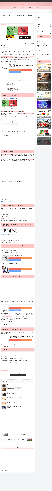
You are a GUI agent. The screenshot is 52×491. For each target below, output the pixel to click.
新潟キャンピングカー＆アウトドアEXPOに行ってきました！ (43, 41)
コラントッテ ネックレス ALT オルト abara (15, 254)
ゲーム (44, 19)
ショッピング (3, 369)
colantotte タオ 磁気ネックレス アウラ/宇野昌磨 (16, 265)
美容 (44, 29)
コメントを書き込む (17, 432)
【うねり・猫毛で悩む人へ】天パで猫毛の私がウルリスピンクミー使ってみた (43, 45)
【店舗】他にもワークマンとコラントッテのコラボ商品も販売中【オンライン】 (18, 84)
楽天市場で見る (13, 256)
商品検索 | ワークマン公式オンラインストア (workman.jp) (11, 200)
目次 (16, 78)
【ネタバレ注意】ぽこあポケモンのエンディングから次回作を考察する (43, 54)
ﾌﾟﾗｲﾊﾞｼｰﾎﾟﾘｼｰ (49, 487)
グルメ (44, 17)
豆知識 (7, 369)
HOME (37, 487)
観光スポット (44, 31)
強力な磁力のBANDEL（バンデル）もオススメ (12, 86)
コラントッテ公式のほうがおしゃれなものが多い (13, 85)
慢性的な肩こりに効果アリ (9, 81)
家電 (44, 24)
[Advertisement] (17, 21)
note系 (44, 15)
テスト (39, 58)
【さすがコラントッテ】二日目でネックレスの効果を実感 (14, 80)
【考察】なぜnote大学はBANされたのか (43, 50)
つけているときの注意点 (9, 89)
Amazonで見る (21, 256)
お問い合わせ (45, 487)
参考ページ (10, 45)
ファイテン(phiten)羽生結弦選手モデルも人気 (12, 88)
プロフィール (40, 487)
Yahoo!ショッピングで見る (29, 256)
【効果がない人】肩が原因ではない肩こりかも (12, 82)
